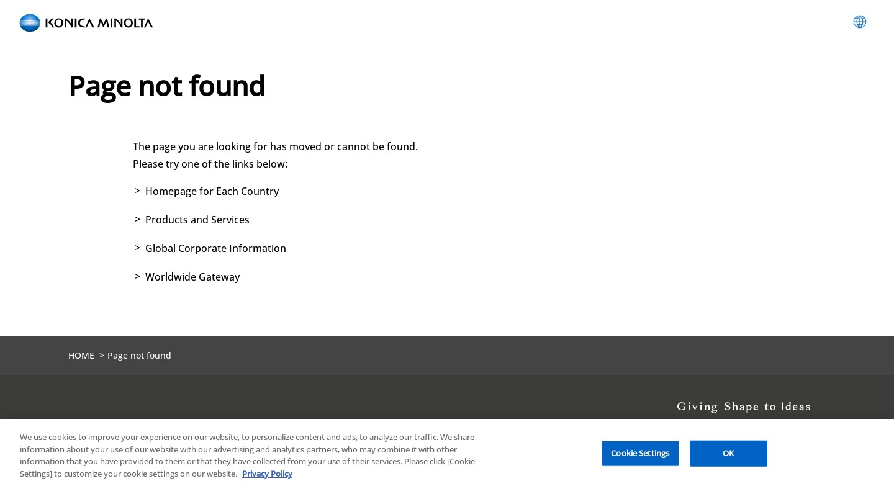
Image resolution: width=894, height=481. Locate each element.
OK (728, 456)
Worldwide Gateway (192, 277)
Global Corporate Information (215, 248)
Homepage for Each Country (212, 191)
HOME (81, 355)
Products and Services (197, 220)
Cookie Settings (640, 456)
